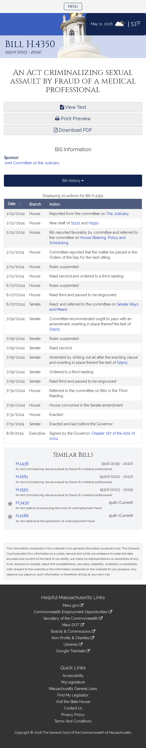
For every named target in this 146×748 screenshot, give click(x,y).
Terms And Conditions (73, 721)
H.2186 (22, 515)
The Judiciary (117, 214)
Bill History (73, 181)
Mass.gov (73, 605)
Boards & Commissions (73, 631)
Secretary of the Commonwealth (73, 618)
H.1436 (22, 463)
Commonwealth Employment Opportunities (73, 612)
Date (16, 204)
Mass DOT (73, 625)
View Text (73, 107)
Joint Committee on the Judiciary (31, 163)
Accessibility (73, 676)
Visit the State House (73, 702)
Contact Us (73, 708)
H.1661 (22, 476)
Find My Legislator (73, 695)
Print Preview (73, 118)
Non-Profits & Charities (73, 638)
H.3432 (22, 502)
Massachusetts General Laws (73, 689)
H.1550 (22, 489)
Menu (75, 6)
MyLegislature (73, 682)
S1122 (75, 223)
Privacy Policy (73, 715)
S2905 (54, 329)
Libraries (73, 644)
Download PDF (73, 130)
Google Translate (73, 651)
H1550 (94, 223)
